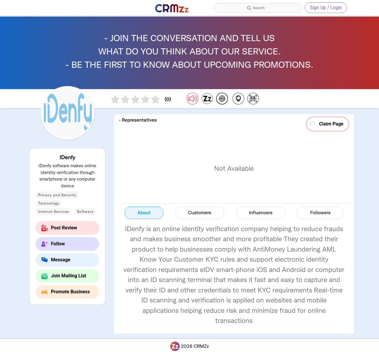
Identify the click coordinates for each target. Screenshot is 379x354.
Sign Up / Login (326, 7)
